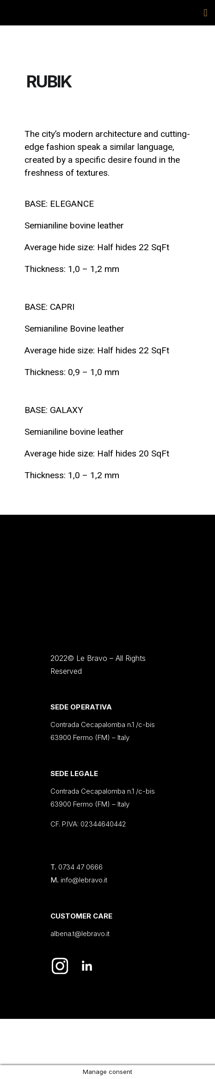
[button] (205, 12)
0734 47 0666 (80, 867)
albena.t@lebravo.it (80, 933)
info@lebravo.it (84, 880)
